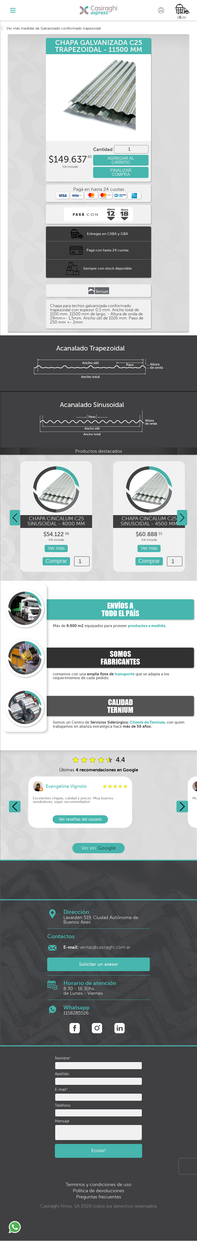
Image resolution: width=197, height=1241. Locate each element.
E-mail (61, 1090)
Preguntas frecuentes (98, 1197)
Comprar (56, 561)
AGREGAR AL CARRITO (120, 160)
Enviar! (98, 1151)
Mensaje (62, 1121)
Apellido (62, 1074)
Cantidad (103, 149)
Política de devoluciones (98, 1190)
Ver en (98, 848)
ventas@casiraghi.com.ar (96, 947)
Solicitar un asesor (98, 964)
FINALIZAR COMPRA (121, 172)
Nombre (63, 1058)
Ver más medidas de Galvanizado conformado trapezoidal (50, 28)
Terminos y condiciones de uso (98, 1184)
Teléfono (62, 1105)
